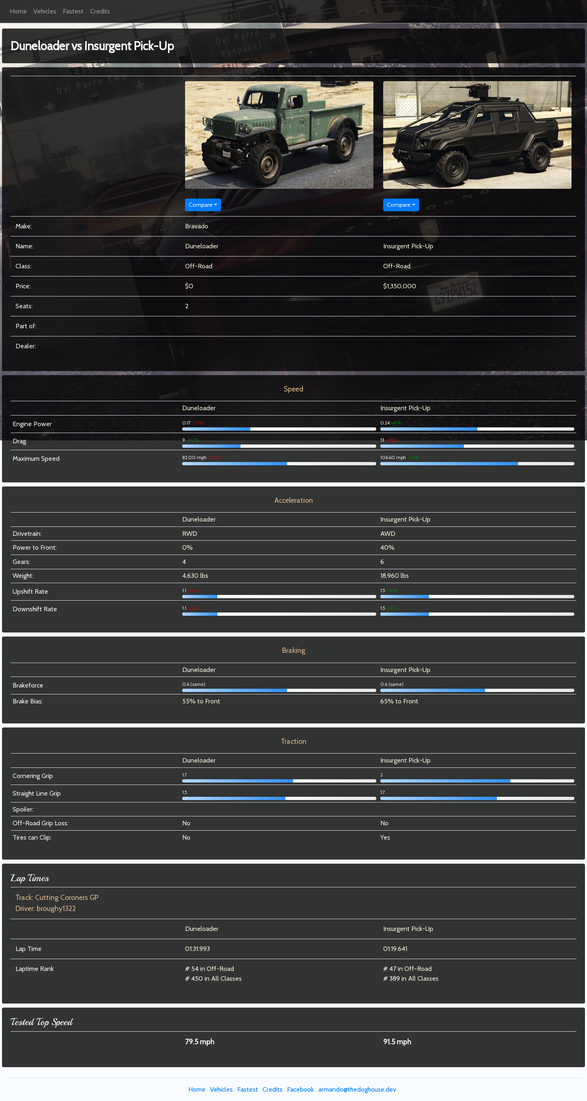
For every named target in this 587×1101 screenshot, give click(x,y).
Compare (200, 204)
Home (18, 11)
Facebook (300, 1089)
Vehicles (44, 11)
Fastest (73, 11)
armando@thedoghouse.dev (357, 1089)
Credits (100, 11)
